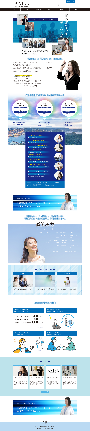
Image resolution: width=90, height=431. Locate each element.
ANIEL (41, 428)
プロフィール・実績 (63, 9)
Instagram (61, 5)
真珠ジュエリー (51, 9)
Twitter (67, 5)
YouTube (72, 5)
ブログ (75, 9)
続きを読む (20, 386)
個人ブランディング (27, 9)
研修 (14, 9)
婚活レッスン (39, 9)
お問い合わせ (70, 1)
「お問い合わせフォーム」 (37, 185)
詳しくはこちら (38, 327)
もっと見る (45, 392)
